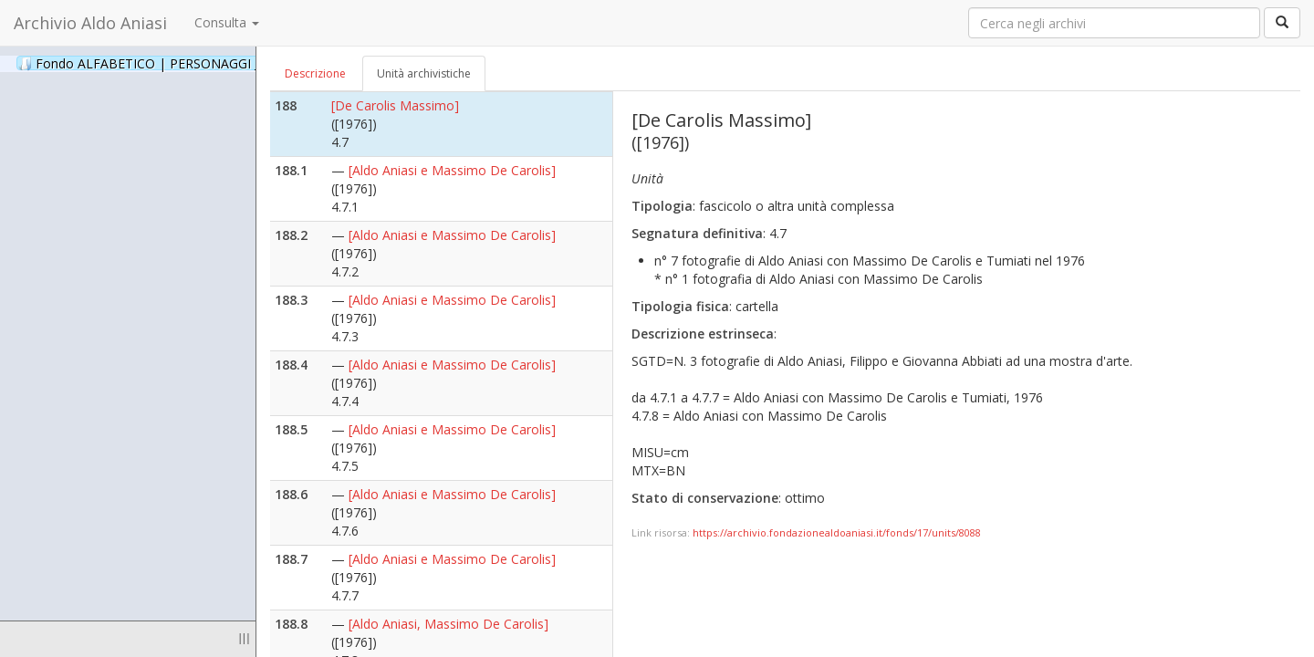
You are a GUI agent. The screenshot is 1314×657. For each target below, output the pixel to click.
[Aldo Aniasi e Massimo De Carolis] (452, 170)
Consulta (226, 22)
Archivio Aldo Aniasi (90, 23)
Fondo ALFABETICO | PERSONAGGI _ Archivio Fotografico (221, 63)
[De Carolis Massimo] (395, 105)
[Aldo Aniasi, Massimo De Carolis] (448, 623)
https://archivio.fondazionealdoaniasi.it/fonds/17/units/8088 (837, 532)
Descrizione (315, 73)
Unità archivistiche (424, 73)
